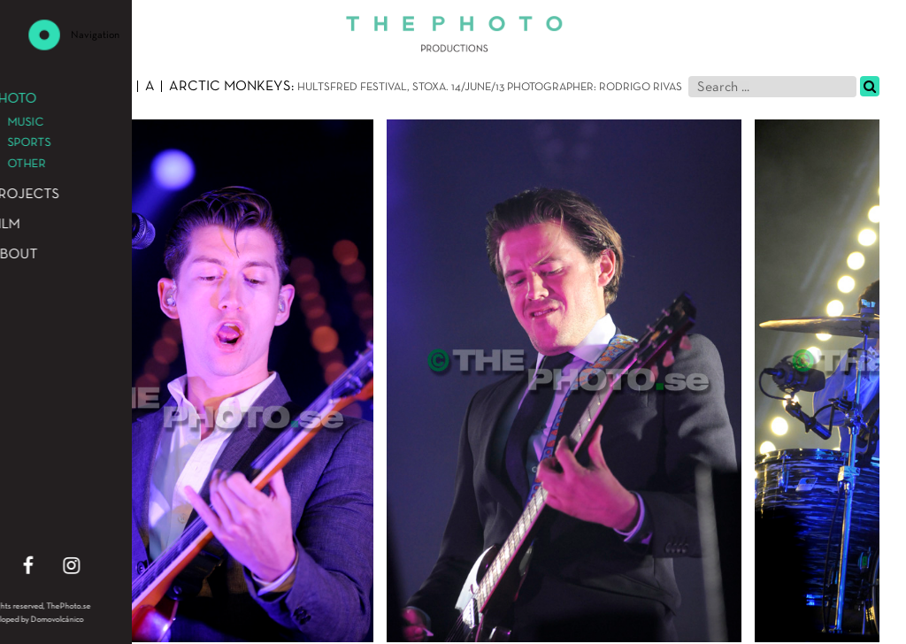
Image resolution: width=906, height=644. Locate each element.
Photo (50, 86)
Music (109, 86)
